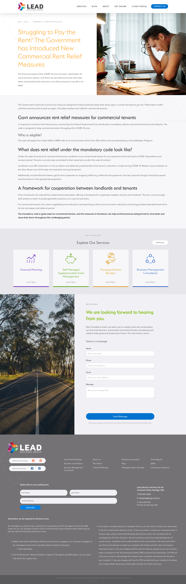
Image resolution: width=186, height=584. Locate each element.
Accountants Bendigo (73, 459)
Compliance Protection (159, 467)
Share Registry (156, 459)
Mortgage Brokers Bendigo (133, 467)
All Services (160, 242)
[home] (30, 6)
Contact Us (160, 6)
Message (90, 384)
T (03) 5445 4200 (144, 494)
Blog (94, 6)
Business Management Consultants (73, 469)
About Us (97, 459)
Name (88, 348)
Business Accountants (130, 459)
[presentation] (106, 406)
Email (88, 372)
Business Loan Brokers (73, 463)
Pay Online (120, 6)
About (106, 6)
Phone (88, 360)
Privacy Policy (93, 581)
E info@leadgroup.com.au (148, 498)
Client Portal (139, 6)
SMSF (152, 463)
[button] (81, 6)
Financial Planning (100, 467)
